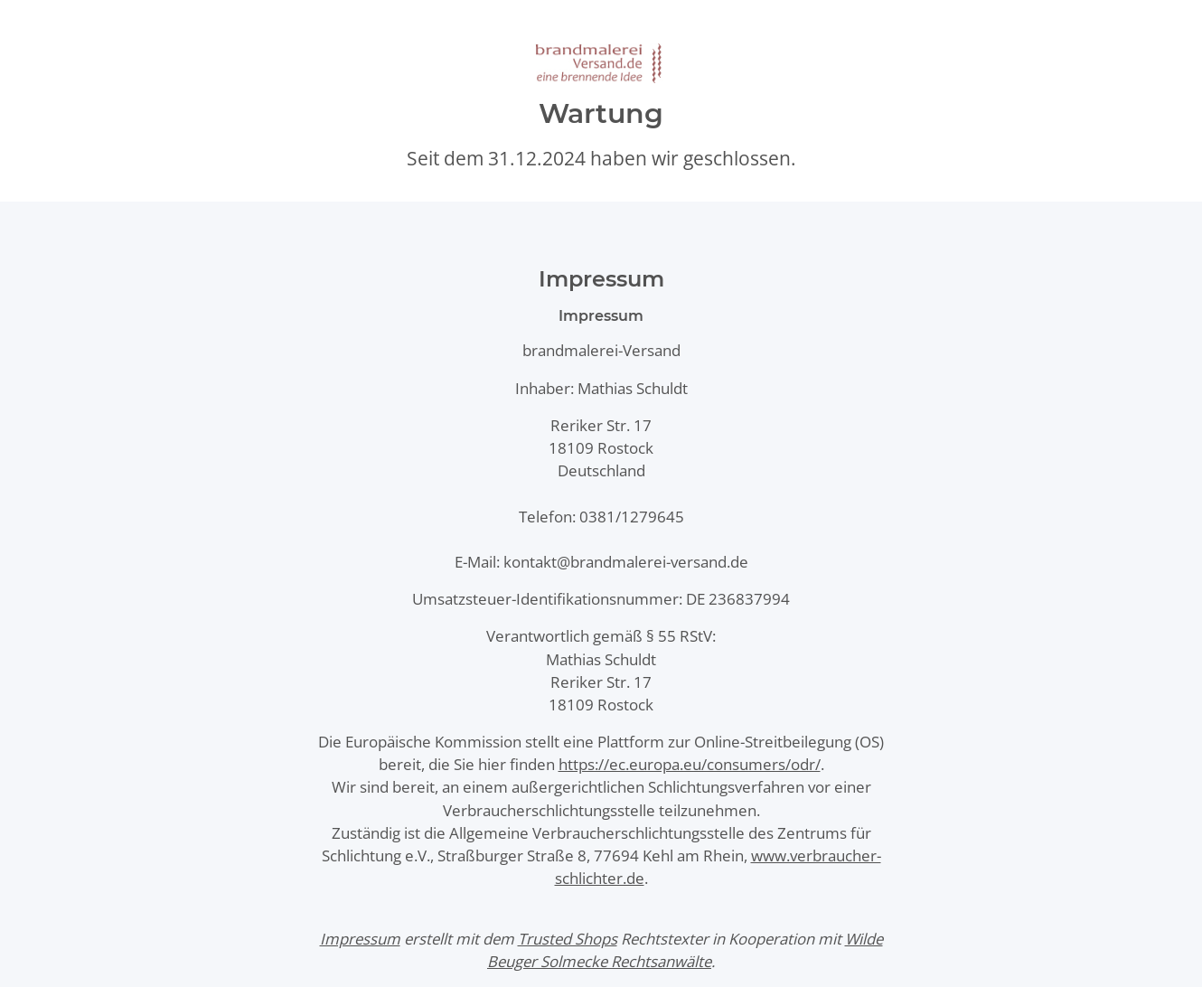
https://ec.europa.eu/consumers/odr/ (690, 764)
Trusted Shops (567, 938)
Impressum (360, 938)
